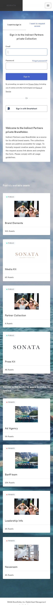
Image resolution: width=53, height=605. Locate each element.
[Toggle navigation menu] (48, 5)
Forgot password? (39, 61)
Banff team (11, 474)
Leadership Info (14, 520)
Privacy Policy (34, 84)
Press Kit (10, 361)
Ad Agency (11, 428)
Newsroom (11, 567)
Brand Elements (14, 223)
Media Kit (10, 269)
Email (8, 46)
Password (10, 60)
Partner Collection (15, 315)
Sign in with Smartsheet (22, 108)
